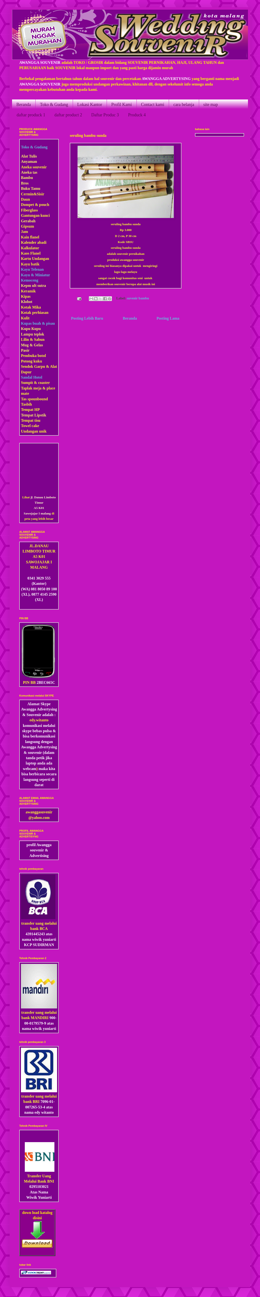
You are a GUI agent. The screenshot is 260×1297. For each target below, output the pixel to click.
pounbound (38, 399)
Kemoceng (29, 280)
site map (210, 104)
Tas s (25, 399)
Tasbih (26, 404)
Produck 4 (137, 114)
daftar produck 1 (31, 114)
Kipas (26, 296)
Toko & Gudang (54, 104)
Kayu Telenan (32, 269)
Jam (24, 232)
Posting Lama (167, 318)
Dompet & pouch (35, 205)
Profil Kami (121, 104)
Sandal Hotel (31, 377)
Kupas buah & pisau (38, 323)
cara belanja (183, 104)
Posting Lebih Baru (87, 318)
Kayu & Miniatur (35, 275)
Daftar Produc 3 (105, 114)
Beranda (23, 104)
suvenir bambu (138, 298)
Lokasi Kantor (89, 104)
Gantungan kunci (35, 215)
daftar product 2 (68, 114)
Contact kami (152, 104)
